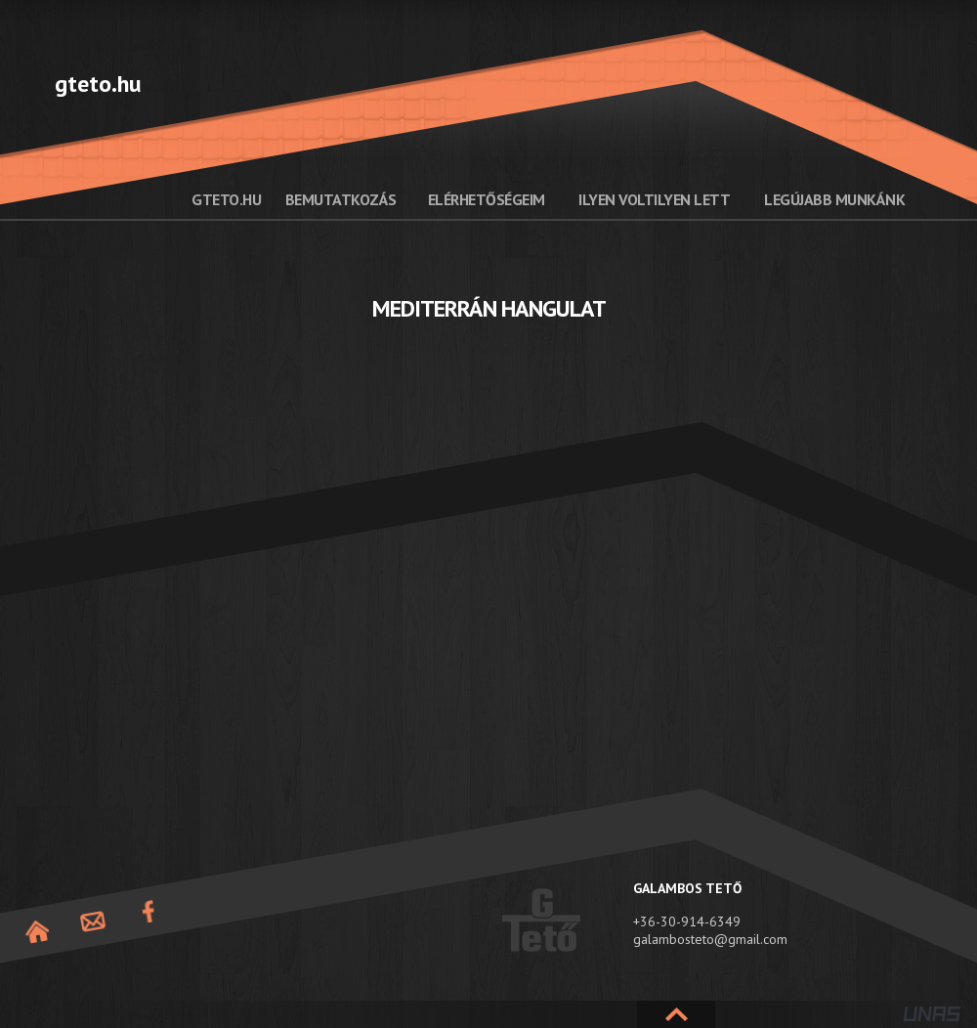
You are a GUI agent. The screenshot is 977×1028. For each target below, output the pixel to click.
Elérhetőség (92, 922)
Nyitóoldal (37, 932)
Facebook (148, 912)
